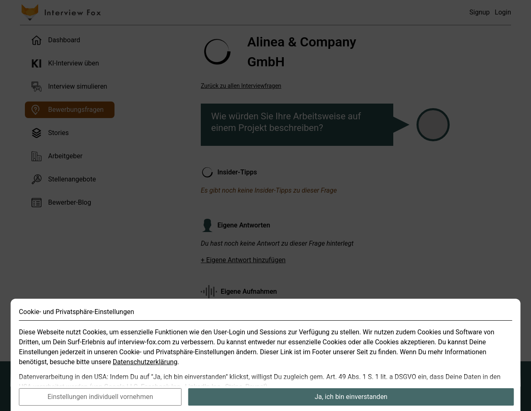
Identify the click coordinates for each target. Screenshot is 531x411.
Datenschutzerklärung (145, 371)
